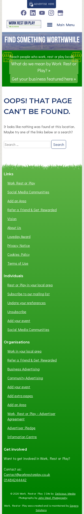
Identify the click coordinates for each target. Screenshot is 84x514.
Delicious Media (65, 493)
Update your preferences (26, 302)
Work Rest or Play (21, 183)
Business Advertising (23, 369)
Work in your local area (24, 351)
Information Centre (22, 436)
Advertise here (41, 4)
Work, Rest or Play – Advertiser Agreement (31, 416)
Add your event (18, 320)
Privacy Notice (18, 245)
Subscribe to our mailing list (28, 293)
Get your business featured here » (44, 79)
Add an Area (16, 200)
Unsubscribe (16, 311)
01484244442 (15, 479)
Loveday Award (18, 236)
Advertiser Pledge (21, 427)
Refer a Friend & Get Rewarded (32, 209)
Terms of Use (17, 263)
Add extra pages (20, 395)
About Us (14, 227)
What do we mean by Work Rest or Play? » (43, 67)
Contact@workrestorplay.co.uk (27, 474)
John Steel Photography (52, 498)
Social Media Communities (28, 192)
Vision (12, 218)
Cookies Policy (18, 254)
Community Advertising (25, 378)
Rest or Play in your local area (30, 285)
